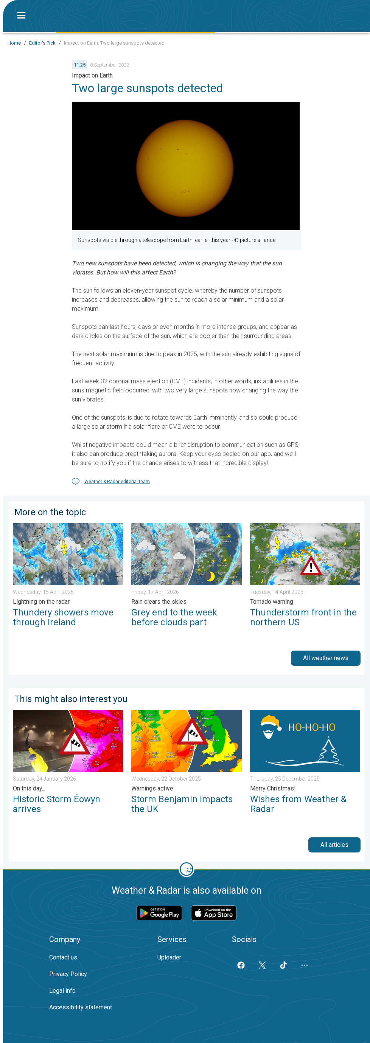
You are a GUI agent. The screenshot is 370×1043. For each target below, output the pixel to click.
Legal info (62, 990)
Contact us (63, 957)
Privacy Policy (68, 974)
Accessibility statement (80, 1007)
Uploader (169, 957)
